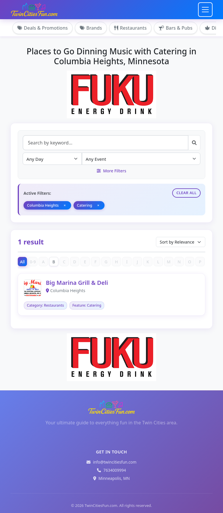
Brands (91, 28)
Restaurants (130, 28)
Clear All (186, 192)
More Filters (111, 171)
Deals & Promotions (42, 28)
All (22, 261)
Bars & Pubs (176, 28)
